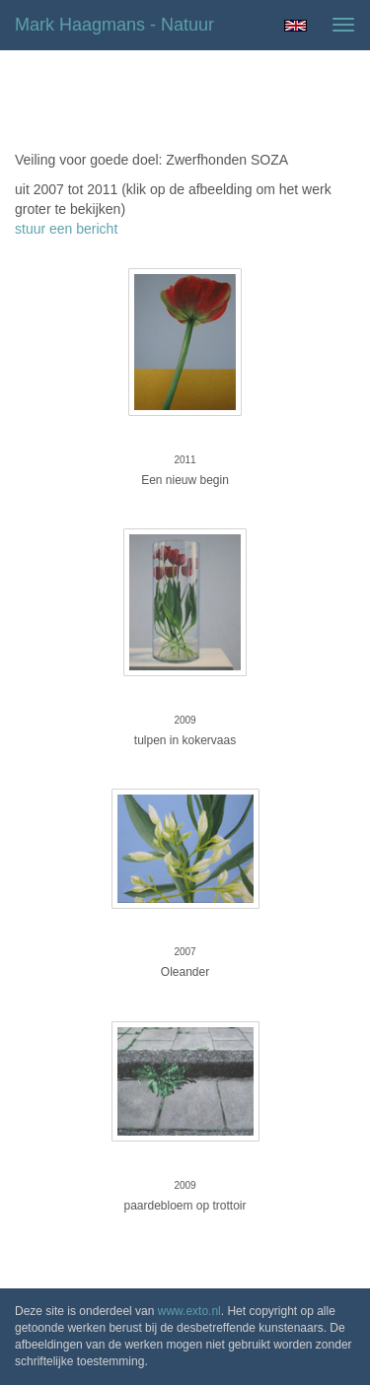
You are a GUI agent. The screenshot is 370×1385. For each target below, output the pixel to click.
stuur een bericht (66, 229)
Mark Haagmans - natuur (114, 25)
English (295, 26)
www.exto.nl (189, 1311)
